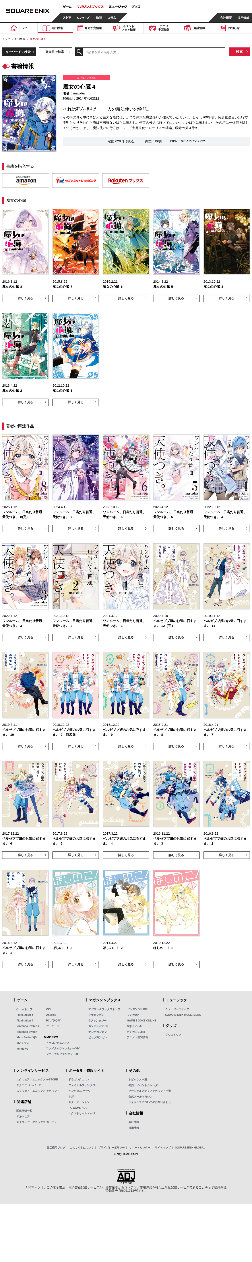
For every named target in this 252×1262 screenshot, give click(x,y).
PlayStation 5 (24, 1014)
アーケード (52, 1026)
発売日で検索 (54, 52)
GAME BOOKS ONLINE (141, 1020)
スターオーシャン (79, 1102)
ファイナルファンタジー (83, 1085)
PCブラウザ (53, 1020)
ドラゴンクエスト (79, 1079)
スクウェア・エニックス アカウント (38, 1090)
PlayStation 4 (24, 1020)
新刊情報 (20, 39)
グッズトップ (173, 1034)
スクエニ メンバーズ (28, 1085)
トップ (6, 39)
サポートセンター (139, 1147)
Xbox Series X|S (26, 1037)
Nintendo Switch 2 (27, 1026)
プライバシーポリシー (111, 1147)
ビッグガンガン (97, 1037)
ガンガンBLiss (136, 1031)
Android (51, 1014)
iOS (48, 1009)
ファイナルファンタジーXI (62, 1054)
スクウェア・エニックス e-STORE (37, 1079)
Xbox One (22, 1043)
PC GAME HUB (77, 1107)
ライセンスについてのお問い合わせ (149, 1102)
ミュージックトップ (177, 1009)
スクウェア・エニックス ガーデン (36, 1122)
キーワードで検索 (18, 52)
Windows (22, 1048)
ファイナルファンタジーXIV (62, 1048)
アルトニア (23, 1116)
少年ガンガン (96, 1014)
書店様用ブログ (56, 1147)
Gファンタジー (97, 1020)
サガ (71, 1096)
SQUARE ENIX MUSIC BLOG (183, 1014)
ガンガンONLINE (137, 1009)
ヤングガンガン (97, 1031)
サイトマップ (163, 1147)
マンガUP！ (134, 1014)
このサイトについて (82, 1147)
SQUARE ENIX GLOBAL (190, 1147)
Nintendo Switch (26, 1031)
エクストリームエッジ (81, 1113)
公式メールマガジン (140, 1096)
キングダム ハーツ (79, 1090)
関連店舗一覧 (24, 1110)
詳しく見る (25, 298)
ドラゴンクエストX (57, 1042)
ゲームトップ (24, 1009)
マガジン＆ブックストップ (104, 1009)
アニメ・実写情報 (137, 1037)
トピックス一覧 (137, 1079)
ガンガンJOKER (98, 1026)
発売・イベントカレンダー (144, 1085)
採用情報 (133, 1127)
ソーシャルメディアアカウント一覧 (149, 1090)
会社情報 (133, 1122)
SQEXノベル (134, 1026)
